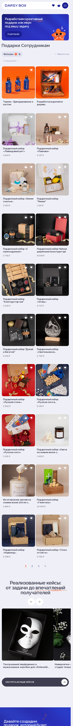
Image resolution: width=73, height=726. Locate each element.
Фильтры (12, 54)
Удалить (18, 61)
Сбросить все (61, 54)
